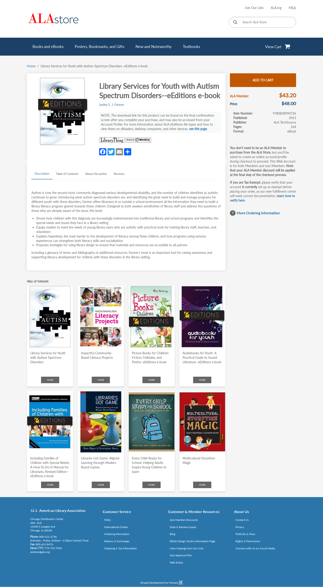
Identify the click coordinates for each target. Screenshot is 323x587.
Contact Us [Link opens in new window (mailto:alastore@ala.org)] (242, 520)
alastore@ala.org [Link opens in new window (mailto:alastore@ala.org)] (40, 552)
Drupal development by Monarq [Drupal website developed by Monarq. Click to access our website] (161, 582)
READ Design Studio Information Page (192, 541)
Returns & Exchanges (116, 541)
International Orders (116, 527)
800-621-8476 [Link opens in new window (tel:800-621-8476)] (44, 544)
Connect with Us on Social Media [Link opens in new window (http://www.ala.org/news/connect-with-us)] (255, 548)
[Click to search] (235, 22)
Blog (172, 534)
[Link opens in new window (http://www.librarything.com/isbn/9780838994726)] (112, 140)
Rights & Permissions (248, 541)
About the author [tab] (96, 174)
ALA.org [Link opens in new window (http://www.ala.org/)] (276, 8)
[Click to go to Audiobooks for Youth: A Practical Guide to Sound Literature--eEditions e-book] (202, 317)
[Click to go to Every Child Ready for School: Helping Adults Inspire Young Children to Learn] (152, 422)
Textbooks (191, 46)
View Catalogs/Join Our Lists (186, 548)
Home (31, 66)
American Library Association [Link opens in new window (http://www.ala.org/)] (62, 510)
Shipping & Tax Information (120, 548)
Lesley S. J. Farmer (111, 105)
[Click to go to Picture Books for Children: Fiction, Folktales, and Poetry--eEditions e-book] (152, 317)
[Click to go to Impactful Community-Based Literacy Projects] (101, 317)
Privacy (240, 527)
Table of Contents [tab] (67, 174)
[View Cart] (277, 47)
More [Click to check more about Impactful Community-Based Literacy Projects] (101, 379)
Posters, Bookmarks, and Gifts (99, 46)
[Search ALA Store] (262, 22)
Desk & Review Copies (183, 527)
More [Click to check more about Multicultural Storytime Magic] (202, 484)
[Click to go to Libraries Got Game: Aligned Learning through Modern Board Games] (101, 422)
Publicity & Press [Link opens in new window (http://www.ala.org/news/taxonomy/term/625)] (245, 534)
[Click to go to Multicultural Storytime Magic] (202, 422)
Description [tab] (42, 173)
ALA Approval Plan (181, 555)
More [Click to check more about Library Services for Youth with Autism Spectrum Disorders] (50, 379)
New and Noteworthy (153, 46)
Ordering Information (116, 534)
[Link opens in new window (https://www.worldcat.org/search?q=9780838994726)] (138, 140)
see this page (198, 129)
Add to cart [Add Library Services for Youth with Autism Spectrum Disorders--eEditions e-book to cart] (263, 80)
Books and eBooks (48, 46)
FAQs (292, 8)
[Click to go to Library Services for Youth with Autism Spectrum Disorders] (50, 317)
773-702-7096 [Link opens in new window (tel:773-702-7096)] (53, 548)
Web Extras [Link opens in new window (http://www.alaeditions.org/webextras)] (176, 562)
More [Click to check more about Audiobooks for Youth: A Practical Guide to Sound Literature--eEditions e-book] (202, 379)
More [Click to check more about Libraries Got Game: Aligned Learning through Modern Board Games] (101, 484)
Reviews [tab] (119, 174)
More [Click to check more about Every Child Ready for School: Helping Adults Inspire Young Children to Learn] (151, 484)
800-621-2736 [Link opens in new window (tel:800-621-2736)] (48, 536)
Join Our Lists (254, 8)
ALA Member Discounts (184, 520)
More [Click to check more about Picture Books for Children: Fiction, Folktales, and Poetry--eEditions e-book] (151, 379)
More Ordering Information (258, 213)
